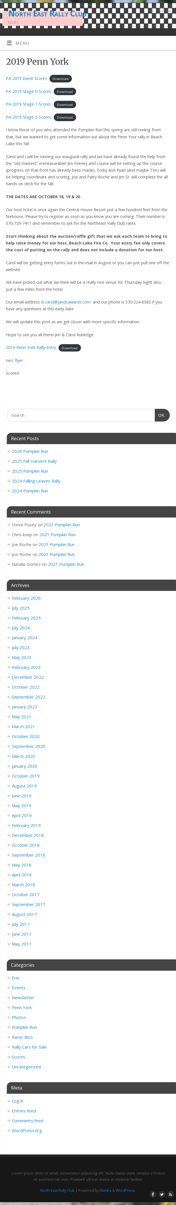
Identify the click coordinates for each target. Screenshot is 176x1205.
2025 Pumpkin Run (30, 471)
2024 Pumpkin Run (30, 491)
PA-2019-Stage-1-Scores (28, 104)
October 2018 (26, 845)
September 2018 (28, 855)
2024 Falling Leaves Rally (36, 481)
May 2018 (21, 865)
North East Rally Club (47, 13)
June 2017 (21, 934)
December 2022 (28, 677)
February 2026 (26, 598)
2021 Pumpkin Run (62, 524)
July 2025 (21, 608)
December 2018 (28, 835)
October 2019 (26, 776)
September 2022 (28, 697)
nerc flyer (14, 360)
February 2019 (26, 825)
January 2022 (24, 707)
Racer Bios (22, 1037)
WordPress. (126, 1190)
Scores (18, 1057)
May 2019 (21, 805)
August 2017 (24, 914)
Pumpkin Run (24, 1027)
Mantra (105, 1190)
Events (18, 987)
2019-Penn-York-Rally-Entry (31, 347)
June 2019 (21, 795)
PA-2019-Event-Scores (26, 78)
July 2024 (21, 627)
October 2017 (26, 894)
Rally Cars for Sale (29, 1047)
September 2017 (28, 904)
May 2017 (21, 944)
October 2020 (26, 736)
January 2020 (24, 766)
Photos (19, 1017)
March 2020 (23, 756)
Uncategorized (26, 1066)
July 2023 (21, 647)
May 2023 (21, 657)
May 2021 (21, 716)
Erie (16, 978)
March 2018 (23, 884)
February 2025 (26, 618)
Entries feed (24, 1111)
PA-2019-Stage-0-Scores (28, 91)
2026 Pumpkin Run (30, 451)
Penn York (22, 1007)
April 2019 (22, 815)
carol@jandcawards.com (68, 302)
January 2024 (24, 637)
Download (60, 79)
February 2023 (26, 667)
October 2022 (26, 687)
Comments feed (27, 1120)
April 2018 (22, 874)
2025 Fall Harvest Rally (34, 461)
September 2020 (28, 746)
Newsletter (23, 997)
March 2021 (23, 726)
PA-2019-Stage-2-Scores (28, 117)
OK (160, 414)
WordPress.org (27, 1130)
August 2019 (24, 786)
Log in (17, 1101)
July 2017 (21, 924)
